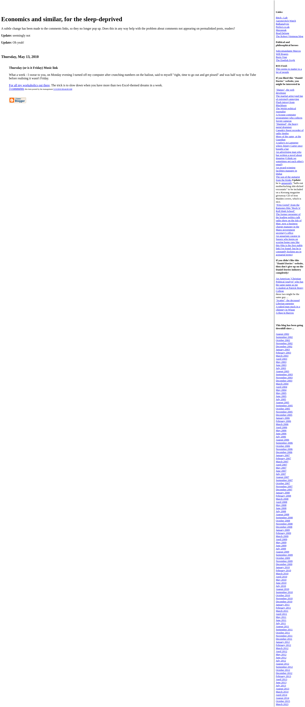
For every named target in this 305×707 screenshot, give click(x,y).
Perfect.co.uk (282, 26)
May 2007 (281, 467)
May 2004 (281, 389)
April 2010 (281, 576)
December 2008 (284, 526)
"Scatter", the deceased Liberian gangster (288, 302)
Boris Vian (281, 57)
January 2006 (283, 417)
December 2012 (284, 673)
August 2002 (282, 333)
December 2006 (284, 452)
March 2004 (282, 383)
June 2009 (281, 545)
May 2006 (281, 430)
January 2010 (283, 567)
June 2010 (281, 582)
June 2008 (281, 508)
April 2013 (281, 679)
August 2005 (282, 402)
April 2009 (281, 539)
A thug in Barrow (285, 312)
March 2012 (282, 648)
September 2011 (284, 629)
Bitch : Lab (281, 17)
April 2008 (281, 501)
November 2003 (284, 377)
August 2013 (282, 688)
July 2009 (281, 548)
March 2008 (282, 498)
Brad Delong (282, 33)
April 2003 (281, 358)
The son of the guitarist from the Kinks (288, 178)
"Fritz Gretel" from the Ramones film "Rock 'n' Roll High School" (288, 208)
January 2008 (283, 492)
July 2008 (281, 511)
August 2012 (282, 663)
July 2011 (281, 623)
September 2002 (284, 337)
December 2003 (284, 380)
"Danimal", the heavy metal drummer (287, 125)
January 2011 (283, 604)
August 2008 (282, 514)
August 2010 (282, 589)
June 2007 (281, 470)
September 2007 (284, 480)
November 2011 (284, 635)
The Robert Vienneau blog (289, 36)
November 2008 (284, 523)
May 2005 (281, 393)
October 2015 (283, 701)
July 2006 (281, 436)
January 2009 (283, 529)
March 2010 (282, 573)
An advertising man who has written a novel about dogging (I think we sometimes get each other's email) (290, 158)
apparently (286, 183)
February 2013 (283, 676)
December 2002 (284, 346)
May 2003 (281, 361)
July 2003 (281, 368)
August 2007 (282, 477)
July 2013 (281, 685)
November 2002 (284, 343)
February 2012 (283, 645)
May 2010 (281, 579)
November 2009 (284, 561)
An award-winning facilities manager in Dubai (286, 170)
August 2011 (282, 626)
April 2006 (281, 427)
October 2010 (283, 595)
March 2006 (282, 424)
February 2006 (283, 421)
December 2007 (284, 489)
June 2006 (281, 433)
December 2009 (284, 564)
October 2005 (283, 408)
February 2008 (283, 495)
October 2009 (283, 557)
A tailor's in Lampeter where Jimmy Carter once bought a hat (289, 145)
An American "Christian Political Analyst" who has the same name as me (289, 281)
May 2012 (281, 654)
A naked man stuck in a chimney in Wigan (288, 308)
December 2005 (284, 414)
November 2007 (284, 486)
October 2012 (283, 669)
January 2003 (283, 349)
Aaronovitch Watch (286, 20)
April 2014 (281, 694)
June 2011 (281, 620)
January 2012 (283, 641)
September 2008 (284, 517)
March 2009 (282, 536)
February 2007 (283, 458)
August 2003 (282, 371)
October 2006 (283, 445)
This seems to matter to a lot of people (289, 70)
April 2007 (281, 464)
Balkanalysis (282, 23)
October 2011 (283, 632)
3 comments (16, 88)
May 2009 (281, 542)
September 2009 (284, 554)
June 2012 (281, 657)
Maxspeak (281, 30)
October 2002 (283, 340)
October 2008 (283, 520)
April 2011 (281, 613)
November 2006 (284, 449)
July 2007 (281, 473)
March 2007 (282, 461)
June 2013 (281, 682)
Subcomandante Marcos (288, 50)
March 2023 (282, 704)
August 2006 (282, 439)
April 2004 (281, 386)
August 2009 (282, 551)
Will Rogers (282, 53)
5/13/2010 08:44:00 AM (62, 89)
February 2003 (283, 352)
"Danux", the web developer (285, 91)
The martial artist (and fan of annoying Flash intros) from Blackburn (289, 100)
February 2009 (283, 533)
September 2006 (284, 442)
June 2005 (281, 396)
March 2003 (282, 355)
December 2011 (284, 638)
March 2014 (282, 691)
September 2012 (284, 666)
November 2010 (284, 598)
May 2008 (281, 505)
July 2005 (281, 399)
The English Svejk (285, 60)
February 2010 (283, 570)
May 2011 (281, 617)
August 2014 (282, 697)
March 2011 (282, 610)
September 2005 (284, 405)
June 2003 (281, 365)
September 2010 (284, 592)
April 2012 (281, 651)
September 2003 (284, 374)
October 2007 (283, 483)
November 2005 (284, 411)
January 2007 (283, 455)
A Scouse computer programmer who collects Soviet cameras (289, 117)
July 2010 (281, 585)
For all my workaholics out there (29, 85)
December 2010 (284, 601)
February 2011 (283, 607)
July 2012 (281, 660)
